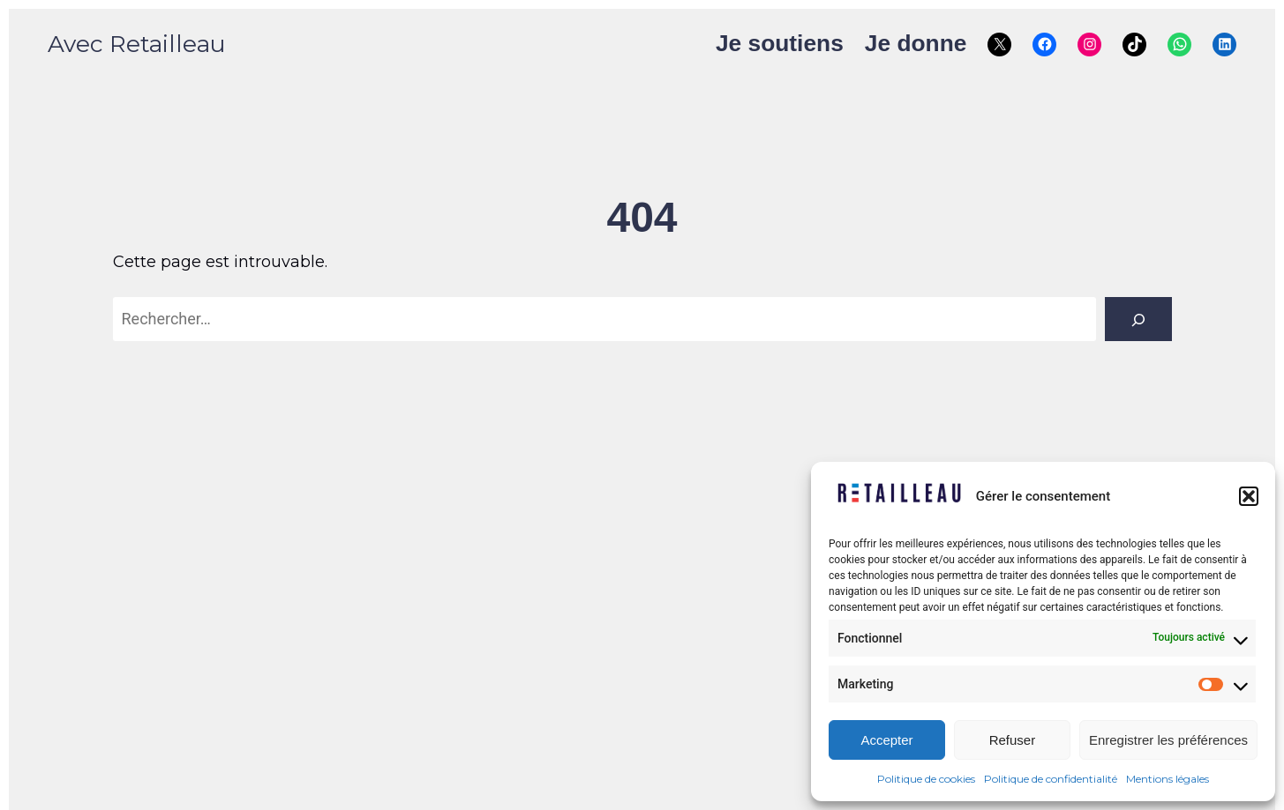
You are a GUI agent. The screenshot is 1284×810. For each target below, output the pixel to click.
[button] (1249, 496)
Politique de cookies (926, 778)
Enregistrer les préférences (1168, 739)
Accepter (886, 739)
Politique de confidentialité (1050, 778)
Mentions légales (1167, 778)
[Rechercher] (1138, 319)
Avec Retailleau (136, 44)
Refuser (1012, 739)
